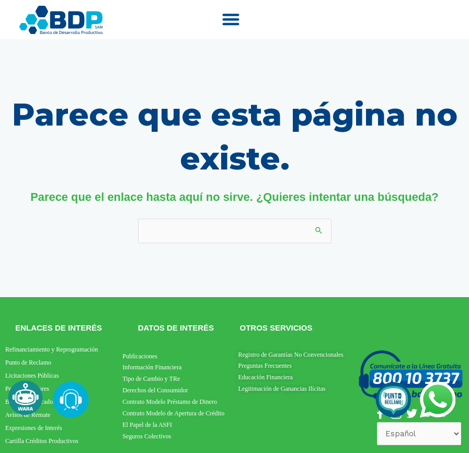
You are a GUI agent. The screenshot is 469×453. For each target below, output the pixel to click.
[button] (230, 19)
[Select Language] (419, 433)
